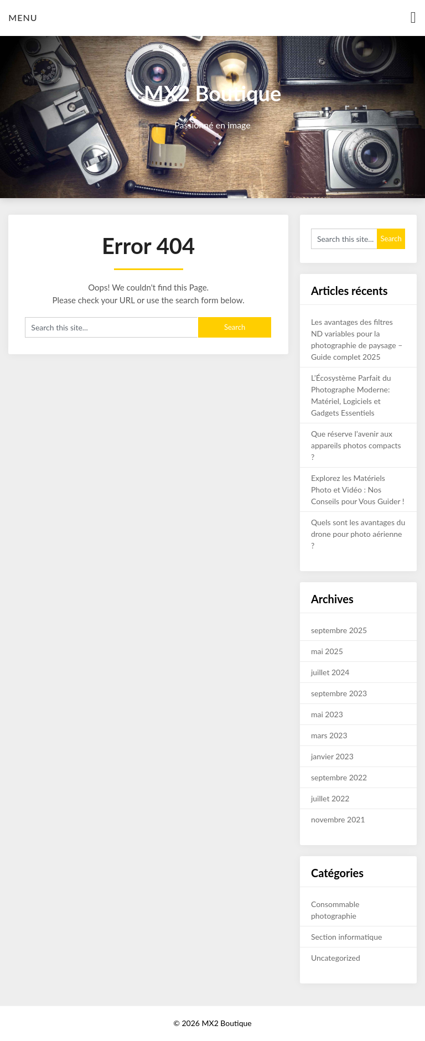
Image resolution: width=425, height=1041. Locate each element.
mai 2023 (327, 714)
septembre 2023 (339, 693)
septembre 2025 (339, 630)
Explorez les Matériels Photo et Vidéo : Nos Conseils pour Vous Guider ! (358, 489)
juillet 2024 (330, 672)
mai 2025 (327, 651)
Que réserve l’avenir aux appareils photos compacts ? (356, 445)
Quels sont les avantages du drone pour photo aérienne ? (358, 533)
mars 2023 (329, 735)
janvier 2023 (332, 756)
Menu (22, 17)
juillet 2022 (330, 798)
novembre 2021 (338, 819)
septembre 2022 (339, 777)
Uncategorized (335, 957)
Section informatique (346, 936)
